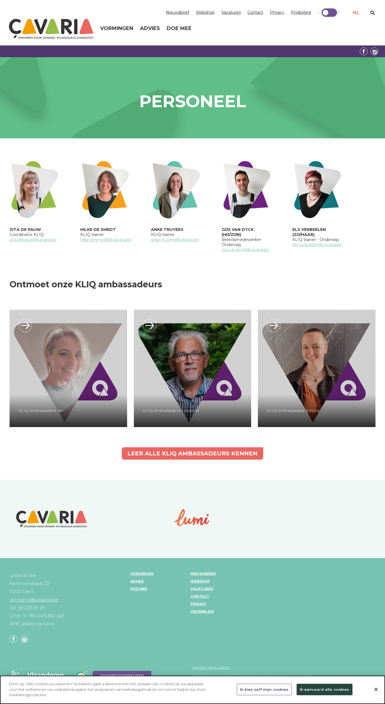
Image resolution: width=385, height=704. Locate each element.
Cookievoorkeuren (122, 676)
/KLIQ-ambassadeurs (25, 325)
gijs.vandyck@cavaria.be (245, 249)
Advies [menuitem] (150, 28)
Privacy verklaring (211, 667)
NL (356, 12)
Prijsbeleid (301, 12)
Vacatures (231, 12)
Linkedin (374, 51)
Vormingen (141, 574)
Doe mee (138, 589)
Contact (255, 12)
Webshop (205, 12)
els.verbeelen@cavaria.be (317, 244)
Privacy (277, 12)
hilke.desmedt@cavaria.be (106, 239)
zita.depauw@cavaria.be (33, 239)
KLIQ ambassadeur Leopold (171, 410)
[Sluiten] (376, 691)
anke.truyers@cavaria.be (175, 239)
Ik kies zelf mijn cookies (264, 691)
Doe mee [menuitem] (179, 28)
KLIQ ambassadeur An (41, 410)
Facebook (364, 51)
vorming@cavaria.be (34, 599)
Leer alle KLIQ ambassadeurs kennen (192, 453)
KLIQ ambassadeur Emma (293, 410)
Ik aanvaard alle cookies (324, 691)
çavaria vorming (51, 29)
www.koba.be (302, 676)
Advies (137, 581)
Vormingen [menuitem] (116, 28)
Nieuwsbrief (177, 12)
